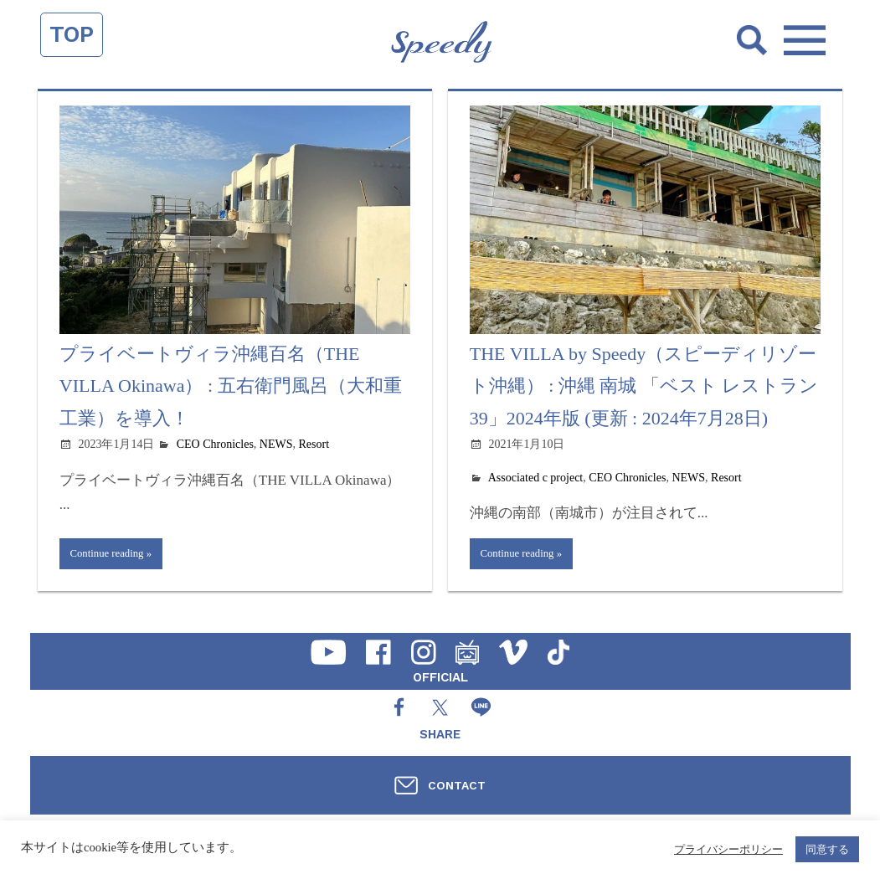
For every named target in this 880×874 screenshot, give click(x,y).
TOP (71, 34)
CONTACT (457, 785)
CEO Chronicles (215, 444)
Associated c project (536, 477)
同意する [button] (827, 849)
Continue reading (111, 555)
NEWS (276, 444)
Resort (314, 444)
